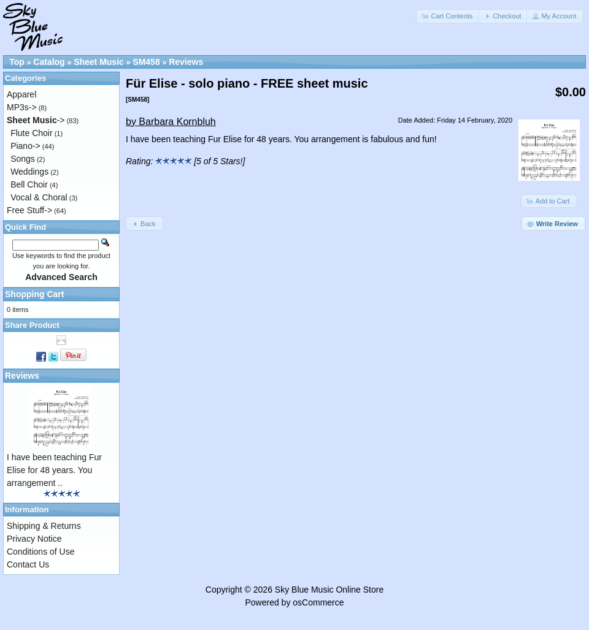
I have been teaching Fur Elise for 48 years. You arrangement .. (54, 470)
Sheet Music (99, 62)
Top (17, 62)
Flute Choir (31, 133)
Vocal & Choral (38, 197)
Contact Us (28, 564)
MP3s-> (22, 107)
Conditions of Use (41, 551)
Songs (22, 159)
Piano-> (25, 146)
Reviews (186, 62)
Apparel (21, 94)
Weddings (29, 171)
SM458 (146, 62)
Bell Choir (29, 184)
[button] (448, 16)
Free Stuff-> (29, 210)
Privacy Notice (34, 539)
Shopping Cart (34, 294)
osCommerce (318, 602)
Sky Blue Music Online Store (329, 589)
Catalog (48, 62)
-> (36, 120)
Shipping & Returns (44, 526)
